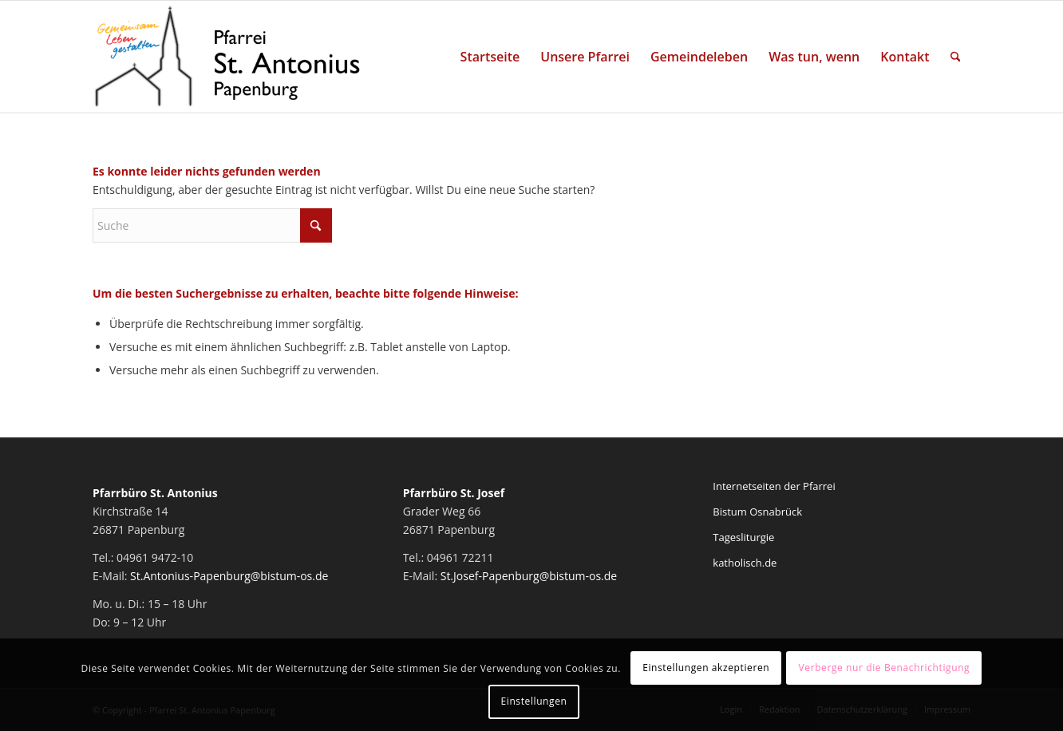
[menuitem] (490, 57)
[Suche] (955, 57)
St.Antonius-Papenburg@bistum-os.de (229, 575)
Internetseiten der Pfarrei (774, 486)
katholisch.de (745, 562)
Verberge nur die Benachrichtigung (884, 667)
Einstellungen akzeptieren (705, 667)
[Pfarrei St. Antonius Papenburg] (227, 57)
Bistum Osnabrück (757, 511)
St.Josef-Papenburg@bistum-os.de (529, 575)
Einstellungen (534, 701)
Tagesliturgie (743, 537)
